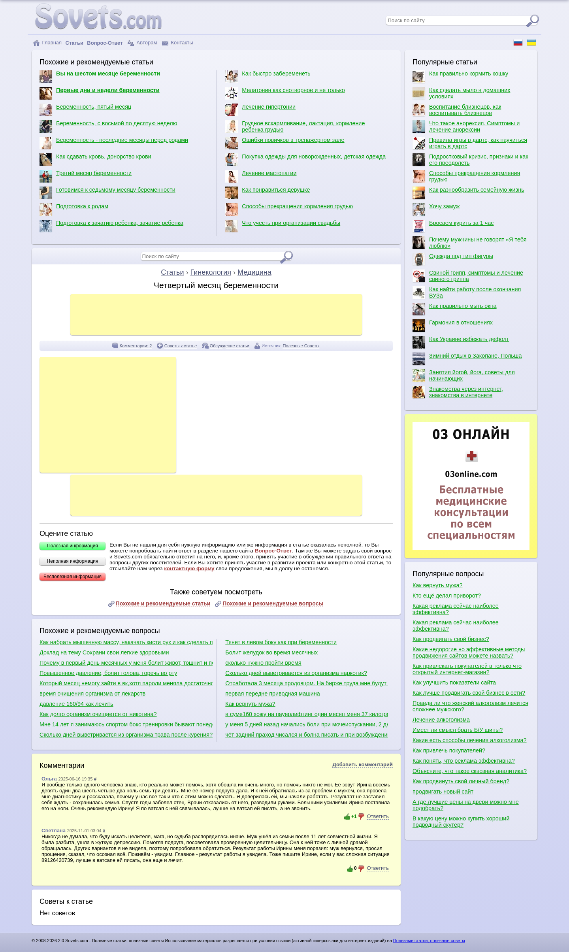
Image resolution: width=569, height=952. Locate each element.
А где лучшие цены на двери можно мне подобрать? (466, 805)
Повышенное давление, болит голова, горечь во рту (108, 673)
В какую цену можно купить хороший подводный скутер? (461, 821)
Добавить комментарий (362, 764)
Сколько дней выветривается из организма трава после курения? (126, 734)
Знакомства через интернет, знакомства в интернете (458, 392)
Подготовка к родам (74, 209)
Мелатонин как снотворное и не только (285, 93)
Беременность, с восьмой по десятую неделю (108, 126)
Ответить (378, 816)
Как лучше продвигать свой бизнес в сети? (469, 693)
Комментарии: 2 (136, 345)
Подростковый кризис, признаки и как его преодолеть (470, 159)
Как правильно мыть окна (455, 309)
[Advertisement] (216, 314)
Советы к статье (180, 345)
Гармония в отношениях (453, 325)
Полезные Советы (301, 345)
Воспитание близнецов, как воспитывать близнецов (457, 110)
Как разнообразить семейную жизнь (468, 193)
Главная (47, 43)
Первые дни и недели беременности (100, 93)
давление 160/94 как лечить (76, 704)
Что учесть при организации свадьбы (282, 226)
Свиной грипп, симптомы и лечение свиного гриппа (468, 276)
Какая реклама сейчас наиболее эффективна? (456, 609)
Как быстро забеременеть (267, 76)
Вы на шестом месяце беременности (100, 76)
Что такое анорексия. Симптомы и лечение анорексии (466, 126)
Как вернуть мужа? (250, 704)
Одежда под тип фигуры (453, 259)
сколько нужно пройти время (263, 663)
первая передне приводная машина (272, 693)
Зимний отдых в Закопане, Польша (467, 359)
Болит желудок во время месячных (271, 652)
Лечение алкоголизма (441, 719)
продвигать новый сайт (443, 791)
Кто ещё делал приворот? (447, 595)
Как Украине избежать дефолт (461, 342)
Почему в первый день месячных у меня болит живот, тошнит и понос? (126, 663)
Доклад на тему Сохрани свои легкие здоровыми (104, 652)
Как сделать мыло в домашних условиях (461, 93)
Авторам (142, 43)
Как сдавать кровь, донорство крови (95, 159)
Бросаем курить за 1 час (453, 226)
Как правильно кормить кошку (460, 76)
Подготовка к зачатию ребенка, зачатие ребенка (111, 226)
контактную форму (189, 568)
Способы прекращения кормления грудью (289, 209)
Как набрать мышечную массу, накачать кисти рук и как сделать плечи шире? (126, 642)
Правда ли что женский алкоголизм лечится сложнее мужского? (470, 706)
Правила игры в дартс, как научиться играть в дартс (470, 143)
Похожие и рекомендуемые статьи (163, 603)
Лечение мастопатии (260, 176)
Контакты (177, 43)
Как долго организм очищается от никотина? (98, 714)
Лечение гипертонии (260, 110)
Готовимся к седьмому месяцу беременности (107, 193)
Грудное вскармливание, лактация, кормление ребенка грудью (295, 126)
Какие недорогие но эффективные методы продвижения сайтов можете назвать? (469, 652)
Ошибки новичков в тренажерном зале (284, 143)
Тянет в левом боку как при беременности (281, 642)
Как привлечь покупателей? (449, 750)
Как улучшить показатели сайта (454, 682)
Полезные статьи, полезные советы (429, 940)
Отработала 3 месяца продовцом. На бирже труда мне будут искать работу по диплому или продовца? (306, 683)
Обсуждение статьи (229, 345)
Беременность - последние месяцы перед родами (114, 143)
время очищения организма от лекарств (92, 693)
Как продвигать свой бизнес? (451, 639)
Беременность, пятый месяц (85, 110)
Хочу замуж (436, 209)
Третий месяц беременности (86, 176)
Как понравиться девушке (267, 193)
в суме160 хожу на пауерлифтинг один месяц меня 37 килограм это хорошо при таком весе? (306, 714)
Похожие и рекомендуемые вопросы (272, 603)
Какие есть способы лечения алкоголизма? (470, 740)
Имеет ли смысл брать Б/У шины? (458, 730)
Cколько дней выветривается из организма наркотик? (296, 673)
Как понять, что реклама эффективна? (464, 761)
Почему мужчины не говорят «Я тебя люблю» (469, 242)
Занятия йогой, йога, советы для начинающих (464, 375)
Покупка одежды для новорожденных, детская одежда (305, 159)
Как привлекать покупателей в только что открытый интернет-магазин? (467, 669)
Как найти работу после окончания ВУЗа (467, 292)
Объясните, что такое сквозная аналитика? (470, 771)
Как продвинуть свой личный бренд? (461, 781)
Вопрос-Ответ (273, 551)
